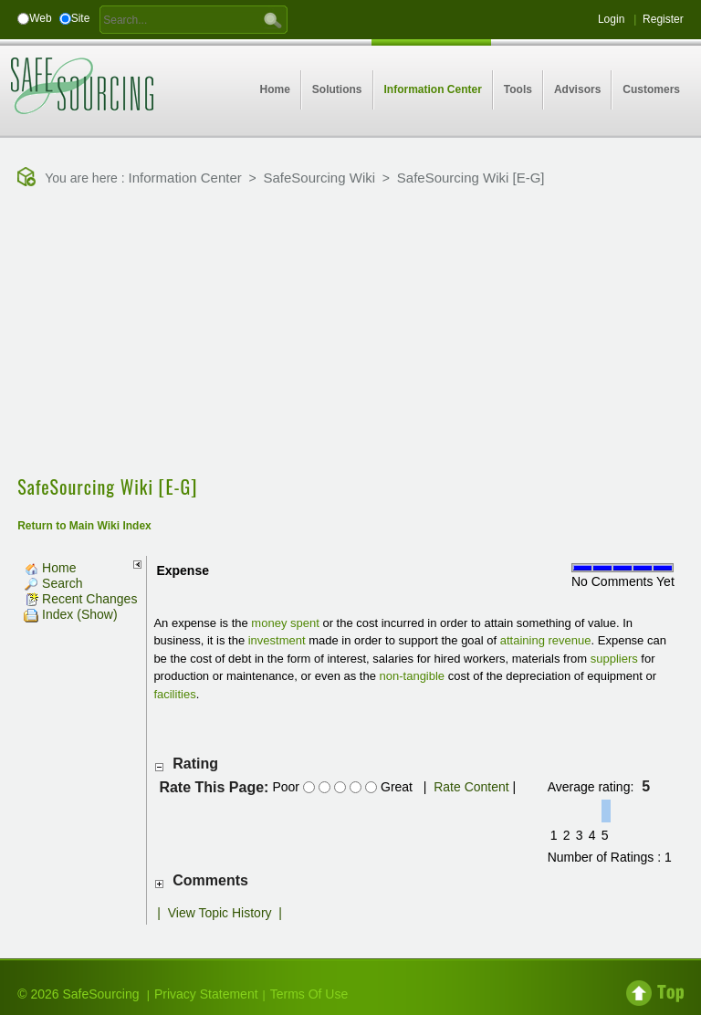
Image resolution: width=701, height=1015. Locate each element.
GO (273, 19)
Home (50, 567)
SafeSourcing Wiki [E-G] (471, 177)
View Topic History (220, 912)
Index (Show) (70, 614)
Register (663, 19)
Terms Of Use (309, 994)
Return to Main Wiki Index (84, 525)
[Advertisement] (358, 333)
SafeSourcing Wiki (320, 177)
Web (40, 18)
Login (611, 19)
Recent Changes (80, 598)
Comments (210, 880)
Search (53, 583)
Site (80, 18)
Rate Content (471, 787)
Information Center (185, 177)
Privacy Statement (206, 994)
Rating (195, 763)
